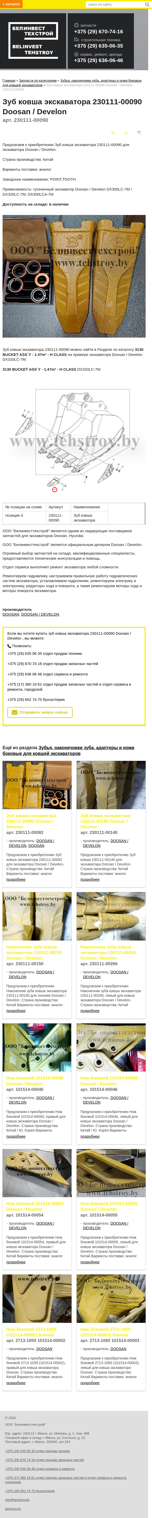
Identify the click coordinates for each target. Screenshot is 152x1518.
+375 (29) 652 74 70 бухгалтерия (36, 699)
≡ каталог (11, 4)
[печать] (126, 132)
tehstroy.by (13, 1509)
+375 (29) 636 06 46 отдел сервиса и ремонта (47, 674)
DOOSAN (11, 614)
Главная (9, 80)
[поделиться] (113, 132)
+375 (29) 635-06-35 (98, 46)
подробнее (15, 879)
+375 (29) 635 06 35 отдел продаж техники (44, 653)
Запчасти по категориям (38, 80)
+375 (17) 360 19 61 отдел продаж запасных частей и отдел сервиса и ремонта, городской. (69, 686)
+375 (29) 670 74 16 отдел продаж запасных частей (52, 663)
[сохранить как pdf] (139, 132)
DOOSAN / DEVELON (40, 614)
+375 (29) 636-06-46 (98, 60)
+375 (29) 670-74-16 (98, 31)
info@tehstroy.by (17, 1500)
